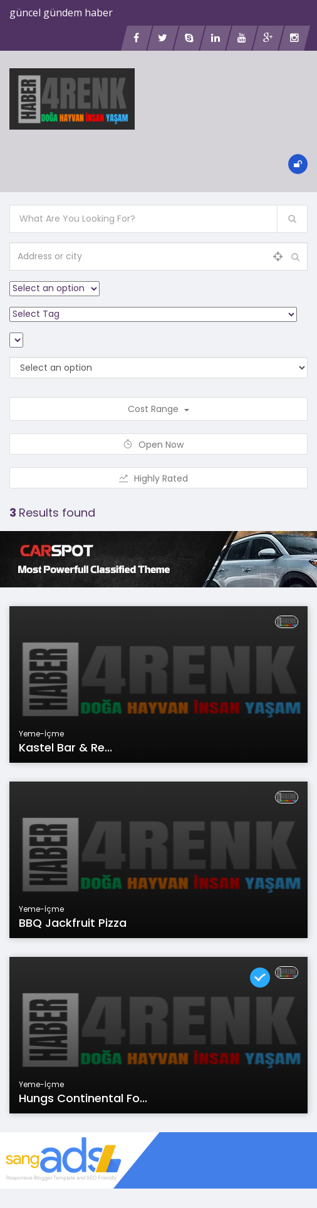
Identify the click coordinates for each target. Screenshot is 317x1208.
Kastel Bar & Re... (65, 747)
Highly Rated (159, 478)
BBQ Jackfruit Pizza (73, 923)
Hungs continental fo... (83, 1098)
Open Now (158, 444)
